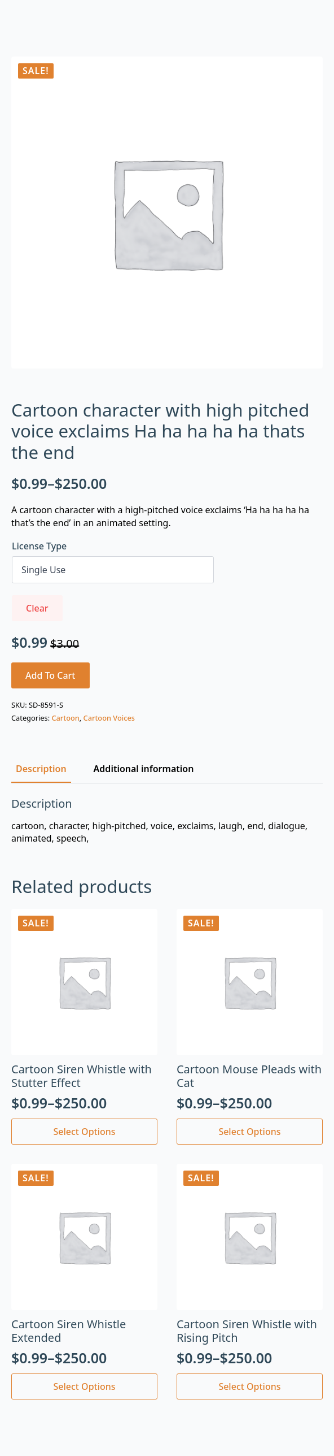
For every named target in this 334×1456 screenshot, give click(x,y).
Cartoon (65, 718)
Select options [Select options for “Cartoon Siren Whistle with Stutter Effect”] (84, 1131)
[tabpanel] (167, 821)
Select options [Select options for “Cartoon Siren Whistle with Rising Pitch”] (249, 1386)
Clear (37, 608)
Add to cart (50, 675)
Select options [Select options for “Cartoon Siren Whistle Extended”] (84, 1386)
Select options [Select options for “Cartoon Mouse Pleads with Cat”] (249, 1131)
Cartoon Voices (109, 718)
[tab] (41, 769)
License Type (39, 546)
